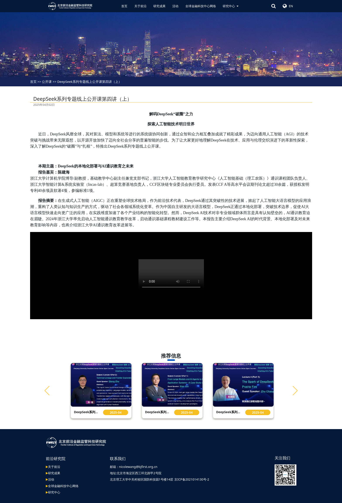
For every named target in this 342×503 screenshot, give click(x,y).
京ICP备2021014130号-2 (191, 479)
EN (291, 6)
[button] (295, 390)
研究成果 (159, 6)
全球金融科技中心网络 (200, 6)
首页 (124, 6)
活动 (175, 6)
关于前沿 (140, 6)
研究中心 (230, 6)
